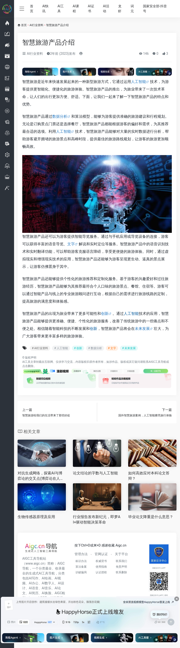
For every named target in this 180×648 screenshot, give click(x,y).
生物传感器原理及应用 (36, 517)
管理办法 (81, 554)
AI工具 (60, 8)
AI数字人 (48, 583)
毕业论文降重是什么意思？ (150, 517)
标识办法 (81, 561)
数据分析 (59, 116)
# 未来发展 (129, 348)
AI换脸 (46, 593)
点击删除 (28, 366)
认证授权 (101, 572)
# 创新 (78, 348)
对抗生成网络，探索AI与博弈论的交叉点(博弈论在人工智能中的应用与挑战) (41, 476)
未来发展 (142, 328)
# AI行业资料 (40, 348)
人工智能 (138, 81)
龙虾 (119, 8)
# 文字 (112, 348)
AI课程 (76, 8)
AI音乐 (46, 588)
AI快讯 (45, 8)
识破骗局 (81, 572)
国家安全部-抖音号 (155, 8)
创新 (105, 313)
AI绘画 (46, 578)
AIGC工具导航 (157, 361)
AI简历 (33, 593)
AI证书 (91, 8)
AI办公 (33, 583)
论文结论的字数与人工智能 (95, 473)
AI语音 (33, 588)
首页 (31, 8)
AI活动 (106, 8)
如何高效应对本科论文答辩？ (148, 476)
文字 (71, 244)
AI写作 (33, 578)
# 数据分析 (95, 348)
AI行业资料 (36, 25)
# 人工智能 (61, 348)
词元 (132, 8)
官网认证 (101, 554)
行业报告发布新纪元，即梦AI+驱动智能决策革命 (96, 519)
